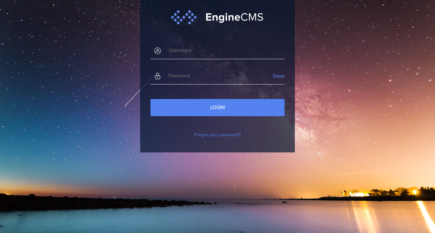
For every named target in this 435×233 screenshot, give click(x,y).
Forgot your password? (217, 135)
